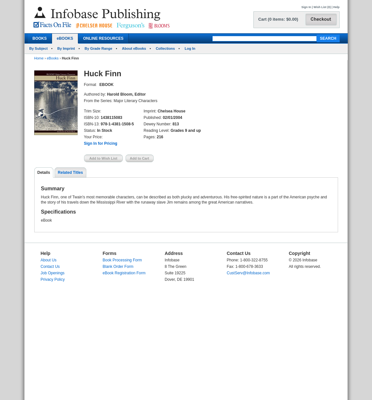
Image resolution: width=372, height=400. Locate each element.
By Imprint (66, 48)
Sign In (306, 7)
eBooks (53, 58)
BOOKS (40, 38)
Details (43, 172)
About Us (49, 260)
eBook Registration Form (124, 273)
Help (336, 7)
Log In (190, 48)
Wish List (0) (322, 7)
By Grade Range (98, 48)
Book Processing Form (122, 260)
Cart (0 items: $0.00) (278, 19)
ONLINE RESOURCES (103, 38)
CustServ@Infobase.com (248, 273)
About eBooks (134, 48)
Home (39, 58)
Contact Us (50, 266)
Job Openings (53, 273)
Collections (165, 48)
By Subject (38, 48)
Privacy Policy (53, 279)
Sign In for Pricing (100, 143)
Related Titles (70, 172)
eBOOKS (65, 38)
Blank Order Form (118, 266)
